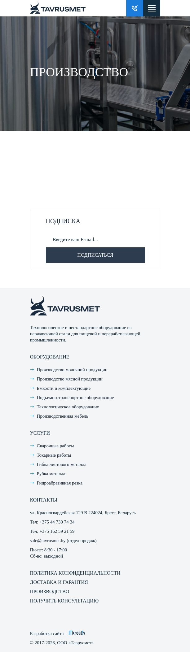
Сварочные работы (55, 445)
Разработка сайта (47, 633)
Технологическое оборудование (68, 406)
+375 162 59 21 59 (56, 531)
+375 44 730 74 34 (56, 521)
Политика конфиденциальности (75, 573)
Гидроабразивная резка (60, 482)
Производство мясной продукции (70, 378)
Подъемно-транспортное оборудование (75, 397)
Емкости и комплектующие (64, 388)
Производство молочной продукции (72, 369)
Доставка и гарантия (59, 582)
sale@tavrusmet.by (48, 540)
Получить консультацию (64, 600)
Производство (49, 591)
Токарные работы (54, 455)
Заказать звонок (135, 8)
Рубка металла (51, 473)
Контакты (43, 499)
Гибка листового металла (61, 464)
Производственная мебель (62, 416)
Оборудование (49, 356)
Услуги (40, 433)
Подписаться (95, 255)
